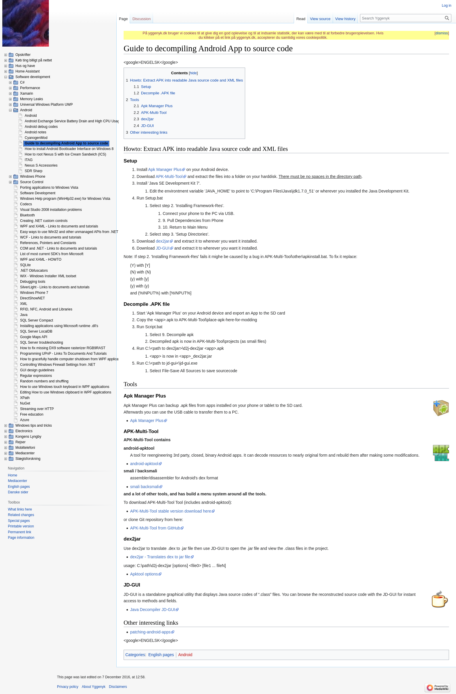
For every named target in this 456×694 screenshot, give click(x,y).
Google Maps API (33, 337)
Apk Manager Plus (164, 169)
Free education (31, 414)
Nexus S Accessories (41, 165)
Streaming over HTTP (37, 409)
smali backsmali (144, 486)
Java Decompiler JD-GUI (152, 609)
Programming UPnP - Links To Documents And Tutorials (63, 354)
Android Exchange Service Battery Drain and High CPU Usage (73, 121)
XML (23, 304)
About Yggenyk (93, 687)
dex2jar (162, 241)
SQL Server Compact (36, 320)
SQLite (25, 265)
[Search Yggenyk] (405, 18)
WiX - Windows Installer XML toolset (48, 276)
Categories (135, 654)
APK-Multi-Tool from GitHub (155, 528)
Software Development (37, 193)
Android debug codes (41, 127)
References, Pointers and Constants (48, 243)
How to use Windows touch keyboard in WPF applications (64, 387)
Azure (24, 420)
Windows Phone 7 (34, 293)
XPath (25, 398)
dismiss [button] (442, 33)
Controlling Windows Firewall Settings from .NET (57, 365)
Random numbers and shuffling (44, 381)
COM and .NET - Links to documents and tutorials (58, 248)
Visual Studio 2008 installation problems (51, 210)
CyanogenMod (36, 138)
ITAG (29, 160)
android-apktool (144, 463)
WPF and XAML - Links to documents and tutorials (59, 226)
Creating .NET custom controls (43, 221)
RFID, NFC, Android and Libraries (46, 309)
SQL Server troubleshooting (41, 342)
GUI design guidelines (37, 370)
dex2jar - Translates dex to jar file (160, 557)
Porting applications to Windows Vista (49, 188)
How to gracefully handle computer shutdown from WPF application (72, 359)
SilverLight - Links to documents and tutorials (55, 287)
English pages (161, 654)
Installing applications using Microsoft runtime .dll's (59, 326)
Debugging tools (32, 282)
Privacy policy (67, 687)
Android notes (35, 132)
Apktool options (144, 574)
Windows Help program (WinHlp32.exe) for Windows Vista (65, 199)
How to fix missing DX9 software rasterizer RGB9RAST (62, 348)
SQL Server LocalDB (36, 331)
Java (23, 315)
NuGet (25, 403)
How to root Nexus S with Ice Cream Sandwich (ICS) (65, 154)
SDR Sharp (33, 171)
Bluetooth (27, 215)
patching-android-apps (150, 632)
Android (185, 654)
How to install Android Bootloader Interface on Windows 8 (69, 149)
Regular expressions (36, 376)
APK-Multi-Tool (169, 176)
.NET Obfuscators (34, 271)
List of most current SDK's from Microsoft (51, 254)
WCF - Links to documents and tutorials (50, 237)
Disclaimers (118, 687)
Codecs (26, 204)
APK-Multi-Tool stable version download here (170, 511)
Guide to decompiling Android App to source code (66, 143)
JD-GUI (163, 248)
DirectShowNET (32, 298)
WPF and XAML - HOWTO (40, 259)
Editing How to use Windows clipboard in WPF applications (65, 392)
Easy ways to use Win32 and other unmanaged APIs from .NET (69, 232)
